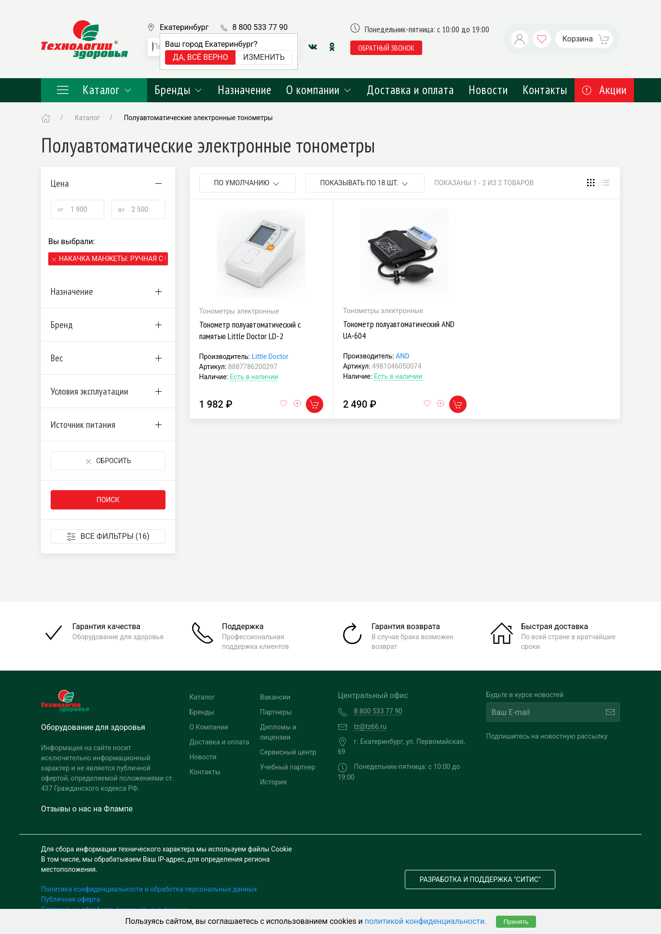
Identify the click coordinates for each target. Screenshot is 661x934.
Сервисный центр (288, 752)
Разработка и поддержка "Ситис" (480, 879)
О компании (319, 89)
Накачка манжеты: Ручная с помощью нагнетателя (112, 258)
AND (402, 356)
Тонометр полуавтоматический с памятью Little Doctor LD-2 (250, 330)
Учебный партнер (288, 767)
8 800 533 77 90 (260, 27)
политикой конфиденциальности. (426, 921)
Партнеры (276, 712)
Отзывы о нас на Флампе (87, 808)
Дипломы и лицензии (278, 732)
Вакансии (275, 697)
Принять (515, 921)
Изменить (264, 57)
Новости (488, 89)
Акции (604, 89)
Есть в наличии (254, 377)
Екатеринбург (184, 27)
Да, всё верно (200, 57)
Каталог (94, 89)
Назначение (245, 89)
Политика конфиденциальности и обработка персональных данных (149, 889)
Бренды (178, 89)
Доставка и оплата (410, 89)
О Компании (209, 727)
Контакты (545, 89)
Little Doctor (270, 356)
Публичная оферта (70, 899)
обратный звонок (386, 48)
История (273, 782)
